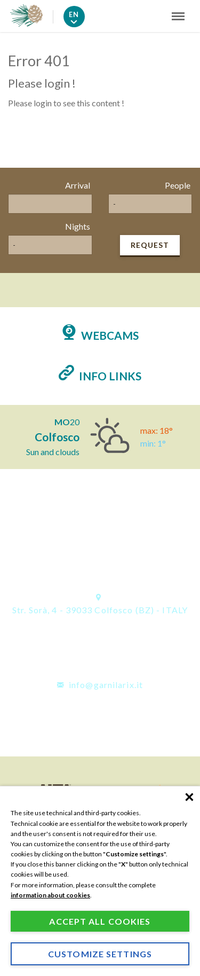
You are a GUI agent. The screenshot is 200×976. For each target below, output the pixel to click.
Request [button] (150, 244)
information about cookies (50, 895)
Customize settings (100, 954)
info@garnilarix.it (100, 685)
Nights (77, 226)
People (177, 185)
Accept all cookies (99, 921)
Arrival (77, 185)
